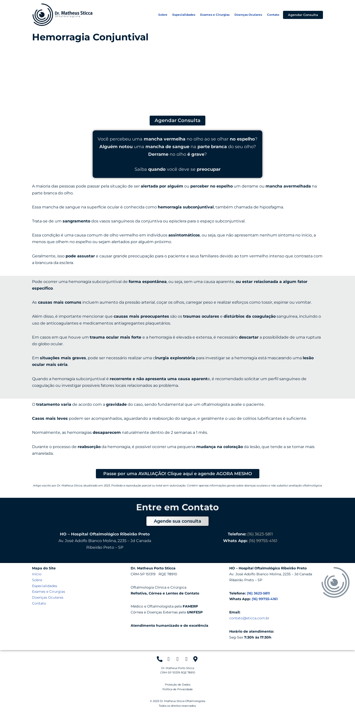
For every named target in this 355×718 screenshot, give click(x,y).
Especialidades (183, 14)
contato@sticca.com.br (249, 618)
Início (36, 574)
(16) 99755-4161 (263, 540)
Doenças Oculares (248, 14)
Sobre (162, 14)
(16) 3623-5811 (260, 534)
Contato (273, 14)
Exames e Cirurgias (215, 14)
